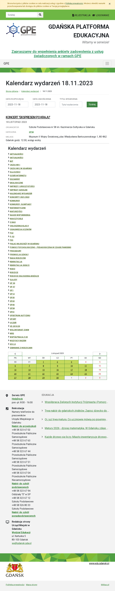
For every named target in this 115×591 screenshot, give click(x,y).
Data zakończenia (42, 99)
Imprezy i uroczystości (22, 186)
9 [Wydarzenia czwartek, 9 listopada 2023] (57, 366)
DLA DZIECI (15, 172)
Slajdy (13, 279)
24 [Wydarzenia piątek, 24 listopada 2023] (72, 374)
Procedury (15, 251)
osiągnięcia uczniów (20, 229)
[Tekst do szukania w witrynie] (21, 15)
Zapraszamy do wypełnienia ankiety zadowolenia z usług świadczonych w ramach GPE (57, 53)
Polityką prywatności (74, 3)
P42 (11, 233)
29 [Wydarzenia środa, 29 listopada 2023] (43, 378)
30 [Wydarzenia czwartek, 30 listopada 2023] (57, 378)
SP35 (12, 297)
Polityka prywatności (15, 584)
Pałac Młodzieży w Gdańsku (24, 244)
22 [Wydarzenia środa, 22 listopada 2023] (43, 374)
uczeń (13, 323)
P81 (11, 240)
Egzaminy (15, 179)
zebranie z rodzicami (21, 348)
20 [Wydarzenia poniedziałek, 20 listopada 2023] (15, 374)
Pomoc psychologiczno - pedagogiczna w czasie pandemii (40, 247)
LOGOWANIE (100, 15)
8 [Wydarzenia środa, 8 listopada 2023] (43, 366)
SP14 (12, 294)
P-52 (12, 236)
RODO (12, 269)
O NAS (13, 222)
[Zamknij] (110, 4)
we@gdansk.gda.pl (21, 543)
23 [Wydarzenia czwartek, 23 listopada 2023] (57, 374)
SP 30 (12, 283)
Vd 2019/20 (15, 326)
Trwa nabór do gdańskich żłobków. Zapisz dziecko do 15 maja (77, 410)
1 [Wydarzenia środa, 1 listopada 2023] (43, 362)
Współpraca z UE (19, 337)
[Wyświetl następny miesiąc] (100, 354)
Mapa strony (31, 584)
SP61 (12, 312)
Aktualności (16, 154)
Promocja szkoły (19, 254)
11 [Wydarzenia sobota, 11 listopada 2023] (86, 366)
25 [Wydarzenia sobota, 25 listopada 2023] (86, 374)
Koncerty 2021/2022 (19, 197)
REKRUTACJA (16, 262)
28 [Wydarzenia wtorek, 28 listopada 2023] (29, 378)
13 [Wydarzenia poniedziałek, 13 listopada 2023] (15, 370)
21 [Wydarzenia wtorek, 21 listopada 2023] (29, 374)
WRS (12, 333)
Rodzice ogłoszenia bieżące (24, 276)
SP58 (31, 132)
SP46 (12, 305)
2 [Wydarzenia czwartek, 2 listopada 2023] (57, 362)
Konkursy (15, 201)
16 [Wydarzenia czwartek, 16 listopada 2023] (57, 370)
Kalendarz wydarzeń (30, 91)
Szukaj (92, 104)
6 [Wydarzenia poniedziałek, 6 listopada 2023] (15, 366)
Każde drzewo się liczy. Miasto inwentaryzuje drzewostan (77, 436)
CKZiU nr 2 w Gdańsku (21, 168)
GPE (6, 63)
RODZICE (14, 272)
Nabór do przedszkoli (24, 426)
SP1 (11, 290)
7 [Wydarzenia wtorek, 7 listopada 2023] (29, 366)
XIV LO (13, 344)
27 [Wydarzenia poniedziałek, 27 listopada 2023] (15, 378)
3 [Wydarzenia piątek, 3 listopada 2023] (71, 362)
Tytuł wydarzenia (68, 99)
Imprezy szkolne (18, 190)
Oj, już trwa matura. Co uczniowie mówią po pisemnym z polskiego (77, 419)
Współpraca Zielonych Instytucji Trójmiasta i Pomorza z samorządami (77, 402)
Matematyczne (18, 208)
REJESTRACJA (81, 15)
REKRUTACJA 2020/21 (20, 265)
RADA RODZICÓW (18, 258)
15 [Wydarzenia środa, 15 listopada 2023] (43, 370)
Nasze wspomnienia (20, 215)
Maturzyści (16, 211)
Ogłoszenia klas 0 (19, 226)
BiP (11, 161)
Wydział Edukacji (21, 532)
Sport (13, 319)
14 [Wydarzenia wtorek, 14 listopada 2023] (29, 370)
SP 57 (12, 287)
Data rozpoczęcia (15, 99)
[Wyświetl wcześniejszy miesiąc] (15, 354)
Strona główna (12, 91)
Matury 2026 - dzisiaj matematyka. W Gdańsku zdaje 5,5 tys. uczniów (77, 428)
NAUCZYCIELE (16, 218)
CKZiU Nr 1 (15, 165)
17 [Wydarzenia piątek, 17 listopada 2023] (72, 370)
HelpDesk (17, 398)
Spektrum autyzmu (20, 315)
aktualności (16, 157)
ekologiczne (16, 183)
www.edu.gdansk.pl (99, 563)
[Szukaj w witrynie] (40, 15)
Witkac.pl (105, 584)
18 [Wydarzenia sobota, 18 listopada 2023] (86, 370)
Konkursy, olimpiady (20, 204)
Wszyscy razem (18, 340)
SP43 (12, 301)
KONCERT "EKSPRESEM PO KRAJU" (28, 117)
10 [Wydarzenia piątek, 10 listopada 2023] (72, 366)
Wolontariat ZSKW (19, 330)
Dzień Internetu (18, 175)
